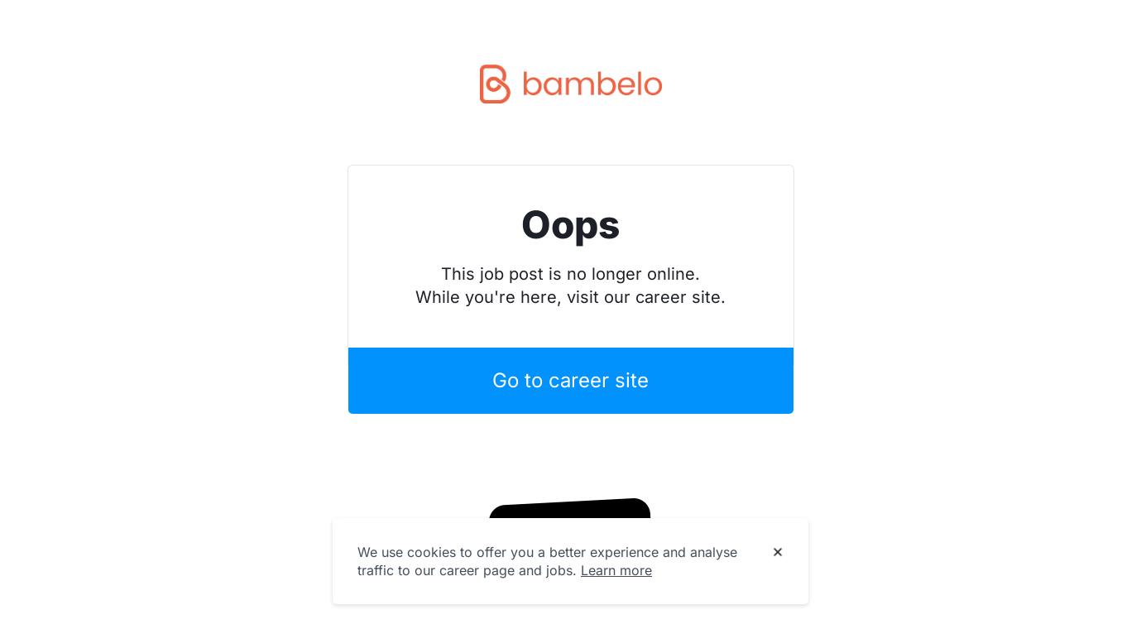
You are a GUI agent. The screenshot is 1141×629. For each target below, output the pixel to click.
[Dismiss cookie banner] (778, 552)
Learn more (616, 570)
